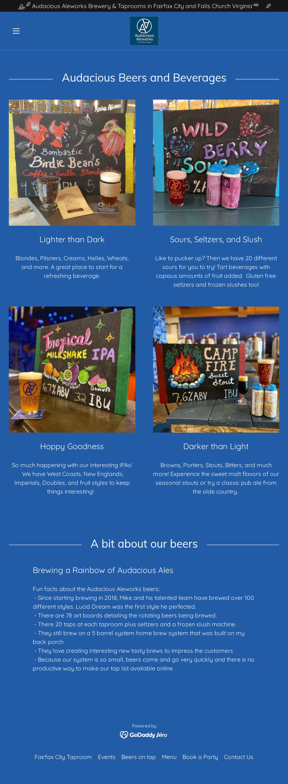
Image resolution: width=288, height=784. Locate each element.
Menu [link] (169, 756)
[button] (29, 31)
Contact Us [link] (238, 756)
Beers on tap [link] (138, 756)
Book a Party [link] (200, 756)
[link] (144, 31)
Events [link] (106, 756)
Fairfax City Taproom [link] (63, 756)
